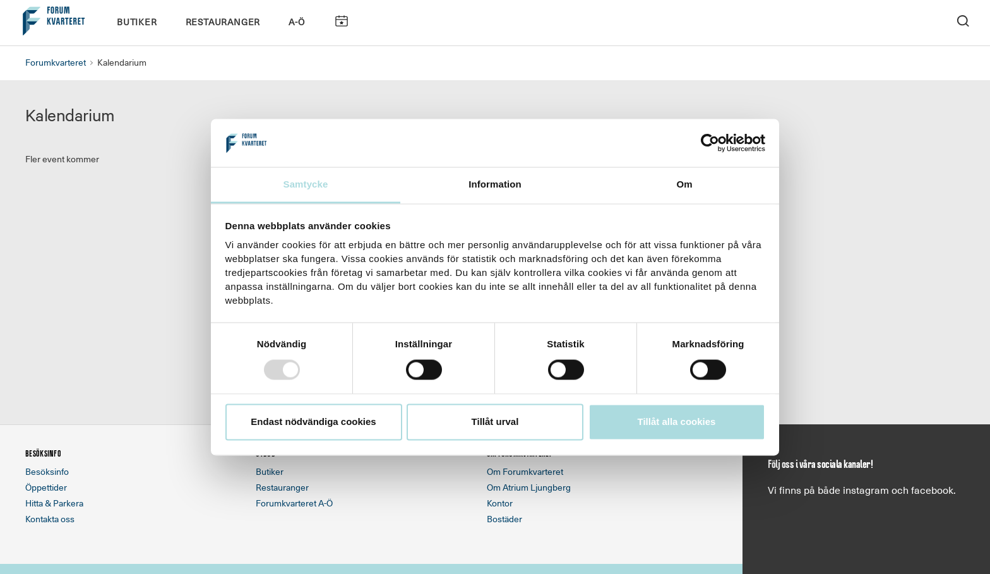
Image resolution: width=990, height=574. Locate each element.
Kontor (500, 503)
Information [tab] (495, 184)
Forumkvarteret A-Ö (294, 503)
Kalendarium (341, 21)
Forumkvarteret (55, 62)
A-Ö (296, 21)
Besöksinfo (47, 471)
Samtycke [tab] (305, 184)
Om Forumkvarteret (525, 471)
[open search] (962, 20)
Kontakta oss (50, 518)
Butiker (137, 21)
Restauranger (223, 21)
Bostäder (504, 518)
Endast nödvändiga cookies (313, 422)
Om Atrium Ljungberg (529, 487)
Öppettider (46, 487)
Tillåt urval (495, 422)
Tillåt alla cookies (677, 422)
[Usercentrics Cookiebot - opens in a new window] (710, 142)
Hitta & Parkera (54, 503)
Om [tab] (684, 184)
